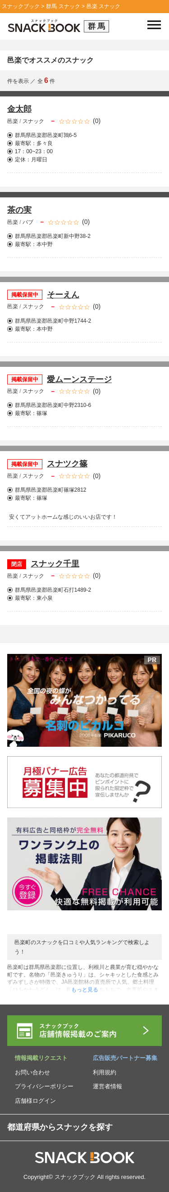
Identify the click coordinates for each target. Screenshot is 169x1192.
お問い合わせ (32, 1072)
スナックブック (21, 6)
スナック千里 (55, 563)
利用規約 (104, 1072)
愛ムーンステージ (79, 379)
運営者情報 (107, 1086)
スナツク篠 (67, 463)
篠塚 (42, 413)
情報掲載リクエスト (41, 1058)
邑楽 (13, 121)
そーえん (63, 294)
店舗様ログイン (35, 1100)
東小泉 (45, 598)
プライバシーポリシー (44, 1086)
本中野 (45, 244)
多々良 (45, 143)
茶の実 (19, 210)
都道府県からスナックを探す (60, 1127)
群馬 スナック (63, 6)
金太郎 (19, 109)
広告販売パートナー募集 (125, 1058)
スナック (33, 121)
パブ (28, 222)
